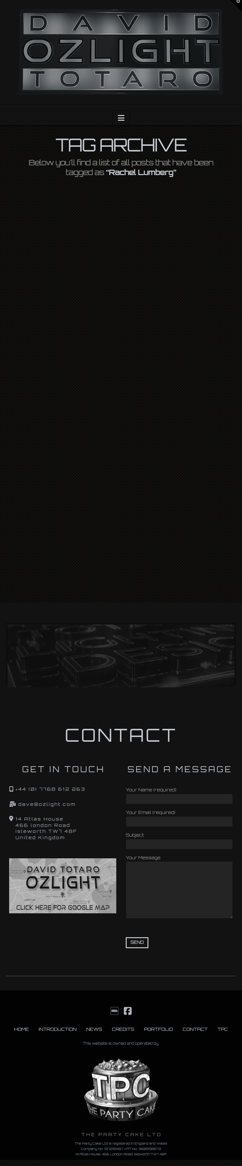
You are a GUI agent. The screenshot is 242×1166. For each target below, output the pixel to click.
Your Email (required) (179, 817)
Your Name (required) (179, 795)
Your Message (179, 861)
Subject (179, 840)
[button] (121, 118)
